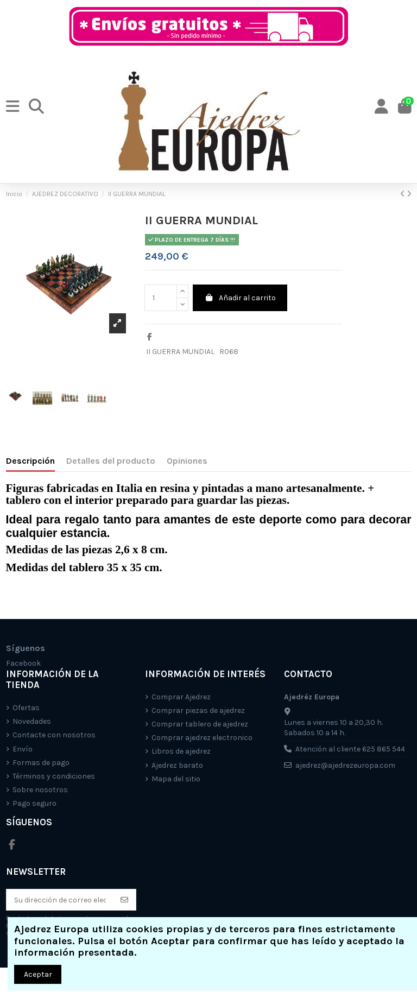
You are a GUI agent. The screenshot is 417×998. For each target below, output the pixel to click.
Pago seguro (34, 803)
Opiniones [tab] (187, 461)
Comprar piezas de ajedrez (198, 710)
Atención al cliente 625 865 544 (350, 749)
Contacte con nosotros (54, 735)
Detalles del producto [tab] (110, 461)
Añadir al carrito (240, 297)
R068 (228, 351)
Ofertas (26, 707)
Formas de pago (41, 762)
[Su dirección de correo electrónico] (60, 899)
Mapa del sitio (175, 779)
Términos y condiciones (53, 776)
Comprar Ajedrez (181, 697)
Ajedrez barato (177, 765)
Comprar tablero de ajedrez (199, 724)
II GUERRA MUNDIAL (180, 351)
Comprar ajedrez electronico (201, 737)
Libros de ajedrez (181, 751)
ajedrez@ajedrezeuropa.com (345, 765)
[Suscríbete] (124, 899)
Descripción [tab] (30, 461)
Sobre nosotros (40, 789)
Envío (22, 749)
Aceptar (38, 974)
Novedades (31, 721)
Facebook (23, 663)
